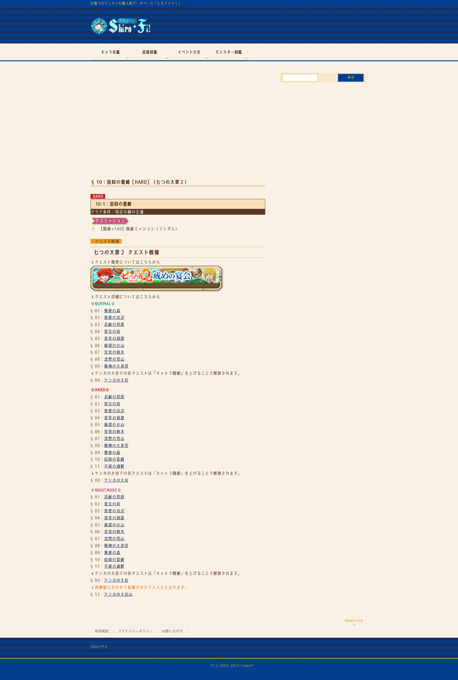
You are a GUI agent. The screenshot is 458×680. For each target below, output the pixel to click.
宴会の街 (112, 331)
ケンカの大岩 (116, 380)
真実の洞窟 (114, 338)
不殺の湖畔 (114, 466)
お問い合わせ (172, 631)
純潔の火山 (114, 345)
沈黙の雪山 (114, 359)
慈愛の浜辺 (114, 317)
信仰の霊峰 (114, 459)
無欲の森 (112, 311)
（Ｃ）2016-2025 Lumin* (231, 665)
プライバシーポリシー (135, 631)
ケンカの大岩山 (118, 594)
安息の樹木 (114, 352)
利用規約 (102, 631)
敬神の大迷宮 (116, 366)
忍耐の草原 (114, 324)
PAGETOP (354, 621)
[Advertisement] (178, 128)
